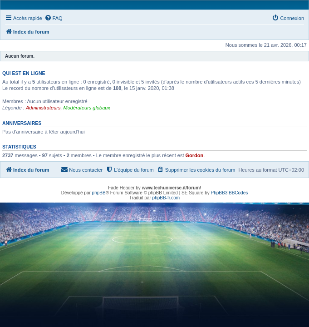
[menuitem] (53, 18)
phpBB (99, 192)
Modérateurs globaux (87, 107)
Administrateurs (43, 107)
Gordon (195, 155)
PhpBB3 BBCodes (229, 192)
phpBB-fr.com (166, 197)
